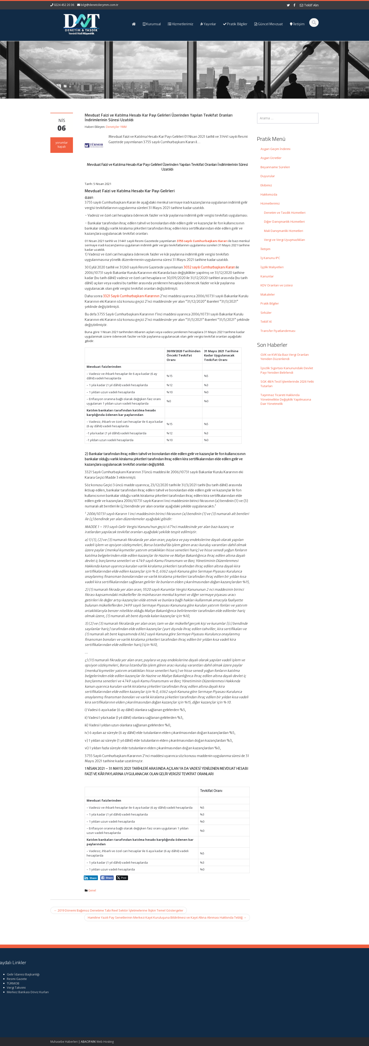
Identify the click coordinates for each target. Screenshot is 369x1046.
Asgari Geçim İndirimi (275, 149)
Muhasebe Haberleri (64, 1042)
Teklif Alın (309, 5)
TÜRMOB (269, 983)
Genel (92, 890)
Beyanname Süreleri (275, 167)
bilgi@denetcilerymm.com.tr (99, 5)
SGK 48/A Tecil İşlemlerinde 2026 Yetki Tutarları (287, 383)
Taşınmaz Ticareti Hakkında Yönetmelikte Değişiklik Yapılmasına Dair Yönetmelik (286, 399)
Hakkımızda (269, 194)
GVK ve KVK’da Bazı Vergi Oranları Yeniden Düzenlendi (285, 356)
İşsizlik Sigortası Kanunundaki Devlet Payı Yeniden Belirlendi (287, 370)
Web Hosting (105, 1042)
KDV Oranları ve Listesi (277, 285)
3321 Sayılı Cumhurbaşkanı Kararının (131, 296)
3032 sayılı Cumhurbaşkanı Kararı (209, 267)
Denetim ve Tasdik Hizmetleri (284, 212)
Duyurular (268, 176)
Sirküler (266, 312)
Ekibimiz (266, 185)
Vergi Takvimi (272, 987)
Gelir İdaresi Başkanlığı (279, 974)
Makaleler (268, 294)
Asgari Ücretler (271, 158)
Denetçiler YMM (116, 127)
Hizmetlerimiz (270, 203)
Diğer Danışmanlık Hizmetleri (284, 221)
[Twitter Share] (122, 877)
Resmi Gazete (273, 979)
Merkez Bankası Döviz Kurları (284, 992)
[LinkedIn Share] (91, 877)
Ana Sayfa (201, 974)
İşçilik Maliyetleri (272, 267)
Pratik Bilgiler (270, 303)
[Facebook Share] (107, 877)
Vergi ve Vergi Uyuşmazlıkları (284, 240)
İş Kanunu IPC (270, 258)
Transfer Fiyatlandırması (278, 331)
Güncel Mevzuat (205, 987)
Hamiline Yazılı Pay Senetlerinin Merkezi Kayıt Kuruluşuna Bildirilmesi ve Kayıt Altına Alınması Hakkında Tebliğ (167, 917)
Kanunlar (267, 276)
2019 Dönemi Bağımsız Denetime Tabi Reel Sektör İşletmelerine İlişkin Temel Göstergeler (118, 910)
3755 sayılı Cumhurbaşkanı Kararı (202, 241)
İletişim (265, 249)
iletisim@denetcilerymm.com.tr (140, 1001)
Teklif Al (266, 321)
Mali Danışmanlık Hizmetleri (283, 231)
